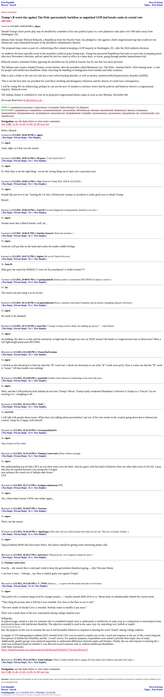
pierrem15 (43, 555)
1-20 (8, 124)
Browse (4, 5)
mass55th (41, 326)
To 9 (30, 433)
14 (2, 453)
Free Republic (7, 2)
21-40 (15, 124)
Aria (39, 181)
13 (2, 430)
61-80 (30, 124)
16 (2, 508)
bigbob (40, 256)
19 (2, 583)
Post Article (157, 5)
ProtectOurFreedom (47, 352)
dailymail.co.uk (34, 100)
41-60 (22, 124)
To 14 (30, 586)
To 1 (30, 161)
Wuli (40, 404)
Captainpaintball (45, 279)
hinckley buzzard (45, 233)
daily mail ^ (6, 21)
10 (2, 352)
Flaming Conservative (48, 453)
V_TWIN (42, 583)
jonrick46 (42, 378)
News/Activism (156, 2)
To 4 (30, 282)
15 (2, 485)
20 (2, 660)
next (42, 124)
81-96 (37, 124)
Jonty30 (40, 210)
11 (2, 378)
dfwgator (41, 158)
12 (2, 404)
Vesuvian (42, 508)
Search (13, 5)
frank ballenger (45, 660)
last (47, 124)
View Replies (34, 137)
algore (40, 135)
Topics (147, 5)
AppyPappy (43, 532)
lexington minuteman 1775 (50, 485)
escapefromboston (45, 303)
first (3, 124)
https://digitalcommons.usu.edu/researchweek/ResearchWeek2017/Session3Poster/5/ (44, 649)
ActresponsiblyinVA (47, 430)
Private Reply (20, 137)
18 (2, 555)
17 (2, 532)
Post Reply (7, 137)
